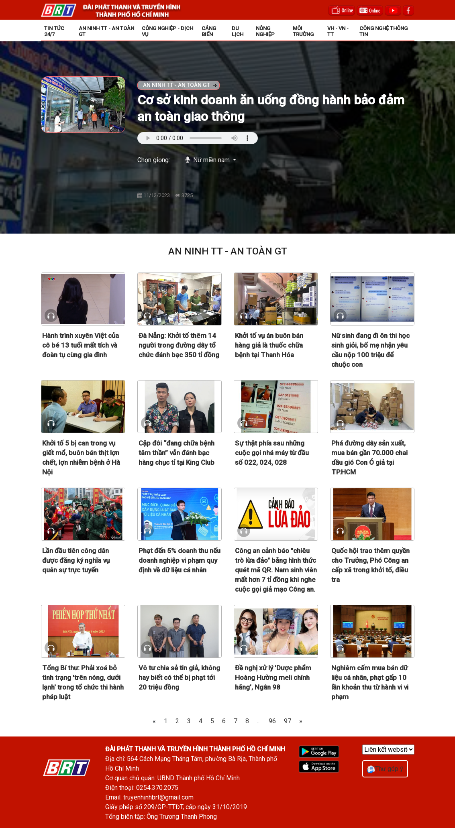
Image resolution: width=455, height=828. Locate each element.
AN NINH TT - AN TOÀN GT (106, 31)
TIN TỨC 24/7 (54, 31)
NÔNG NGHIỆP (265, 31)
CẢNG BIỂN (209, 31)
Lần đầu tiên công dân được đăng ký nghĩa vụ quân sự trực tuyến (76, 560)
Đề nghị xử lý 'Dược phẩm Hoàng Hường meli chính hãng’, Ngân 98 (273, 677)
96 (272, 721)
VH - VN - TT (338, 31)
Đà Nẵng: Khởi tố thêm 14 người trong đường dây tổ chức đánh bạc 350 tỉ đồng (179, 345)
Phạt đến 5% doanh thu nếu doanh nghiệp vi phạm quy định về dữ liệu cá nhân (179, 560)
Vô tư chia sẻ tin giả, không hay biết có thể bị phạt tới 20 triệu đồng (179, 677)
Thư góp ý (385, 769)
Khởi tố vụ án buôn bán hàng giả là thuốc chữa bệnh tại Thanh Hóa (269, 345)
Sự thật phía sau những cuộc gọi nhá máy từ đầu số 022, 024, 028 (272, 452)
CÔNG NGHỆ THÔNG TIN (383, 31)
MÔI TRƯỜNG (303, 31)
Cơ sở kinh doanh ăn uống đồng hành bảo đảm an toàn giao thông (270, 108)
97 (287, 721)
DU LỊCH (237, 31)
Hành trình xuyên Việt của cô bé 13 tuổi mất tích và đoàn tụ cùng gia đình (80, 345)
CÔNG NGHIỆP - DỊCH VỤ (167, 31)
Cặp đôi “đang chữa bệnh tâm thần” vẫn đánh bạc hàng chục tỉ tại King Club (176, 452)
